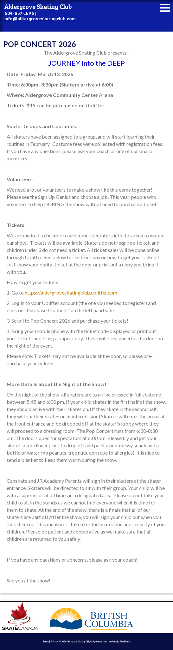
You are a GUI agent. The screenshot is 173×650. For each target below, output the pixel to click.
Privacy (54, 641)
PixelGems (125, 641)
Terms (46, 641)
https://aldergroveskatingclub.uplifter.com (71, 292)
